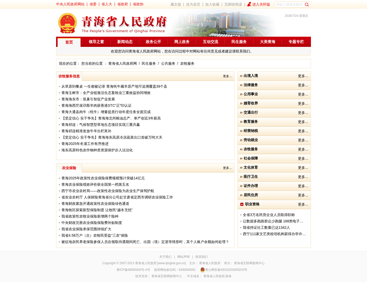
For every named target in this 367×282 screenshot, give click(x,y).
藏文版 (176, 4)
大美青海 (267, 41)
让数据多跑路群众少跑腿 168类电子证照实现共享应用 (285, 221)
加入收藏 (212, 4)
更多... (227, 76)
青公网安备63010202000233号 (223, 270)
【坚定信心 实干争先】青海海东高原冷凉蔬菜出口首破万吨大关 (111, 137)
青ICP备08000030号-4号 (133, 270)
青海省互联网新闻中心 (249, 263)
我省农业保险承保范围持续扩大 (86, 229)
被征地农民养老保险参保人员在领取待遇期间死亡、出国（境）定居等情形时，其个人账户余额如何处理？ (145, 242)
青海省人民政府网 (122, 63)
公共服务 (168, 63)
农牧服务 (187, 63)
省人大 (106, 4)
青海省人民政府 (209, 263)
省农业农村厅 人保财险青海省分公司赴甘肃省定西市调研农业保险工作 (117, 197)
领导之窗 (96, 41)
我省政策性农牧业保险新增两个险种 (90, 216)
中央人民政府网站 (70, 4)
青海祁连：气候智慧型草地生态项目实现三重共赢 (100, 125)
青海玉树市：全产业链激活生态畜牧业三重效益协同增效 (106, 93)
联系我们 (201, 257)
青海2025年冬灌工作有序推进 (85, 144)
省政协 (138, 4)
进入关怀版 (261, 4)
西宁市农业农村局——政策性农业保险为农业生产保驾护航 (107, 191)
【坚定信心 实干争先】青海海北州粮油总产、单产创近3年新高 (111, 118)
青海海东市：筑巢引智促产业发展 (88, 99)
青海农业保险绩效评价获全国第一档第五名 (95, 184)
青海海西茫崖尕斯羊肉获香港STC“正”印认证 (96, 105)
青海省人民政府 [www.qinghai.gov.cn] (160, 263)
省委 (93, 4)
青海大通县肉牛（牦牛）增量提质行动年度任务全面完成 (106, 112)
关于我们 (165, 257)
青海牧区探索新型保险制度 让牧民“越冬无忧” (97, 210)
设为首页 (193, 4)
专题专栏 (296, 41)
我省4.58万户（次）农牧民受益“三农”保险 (94, 235)
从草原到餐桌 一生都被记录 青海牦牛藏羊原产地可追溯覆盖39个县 (114, 86)
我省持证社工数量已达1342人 (266, 227)
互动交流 (210, 41)
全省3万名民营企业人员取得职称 (269, 215)
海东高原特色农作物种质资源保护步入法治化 (97, 150)
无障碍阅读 (233, 4)
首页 (69, 42)
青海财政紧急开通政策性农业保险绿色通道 (95, 204)
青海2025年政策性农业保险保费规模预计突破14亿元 (103, 178)
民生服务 (239, 41)
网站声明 (183, 257)
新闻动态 (125, 41)
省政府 (122, 4)
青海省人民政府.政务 (217, 276)
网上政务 (182, 41)
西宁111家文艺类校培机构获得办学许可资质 (278, 234)
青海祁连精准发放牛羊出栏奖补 (86, 131)
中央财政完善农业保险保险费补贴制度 (91, 223)
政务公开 (153, 41)
